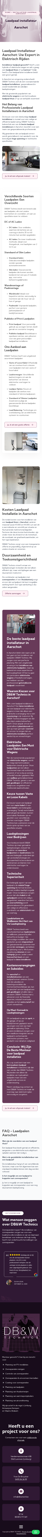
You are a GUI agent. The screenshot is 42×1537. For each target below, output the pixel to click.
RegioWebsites (21, 1533)
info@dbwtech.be (21, 1497)
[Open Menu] (21, 1527)
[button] (36, 1532)
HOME (8, 12)
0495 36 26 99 (21, 1479)
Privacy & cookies (28, 1532)
